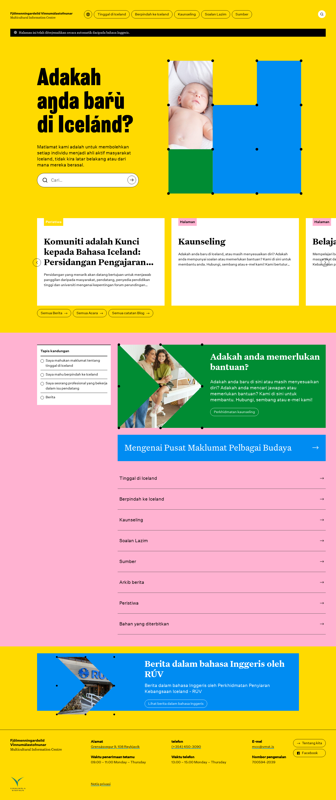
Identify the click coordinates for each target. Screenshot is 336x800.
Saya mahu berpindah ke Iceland (72, 374)
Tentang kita (309, 743)
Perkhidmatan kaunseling (234, 412)
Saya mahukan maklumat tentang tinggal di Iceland (73, 363)
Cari (133, 181)
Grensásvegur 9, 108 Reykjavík (115, 747)
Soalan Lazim (215, 14)
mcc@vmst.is (263, 747)
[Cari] (322, 14)
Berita (50, 397)
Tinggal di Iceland (112, 14)
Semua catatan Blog (131, 313)
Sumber (242, 14)
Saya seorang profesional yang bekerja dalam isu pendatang (76, 385)
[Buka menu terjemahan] (88, 14)
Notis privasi (101, 784)
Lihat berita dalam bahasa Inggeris (176, 704)
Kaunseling (187, 14)
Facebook (307, 753)
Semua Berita (54, 313)
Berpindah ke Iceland (152, 14)
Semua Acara (89, 313)
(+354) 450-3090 (186, 747)
